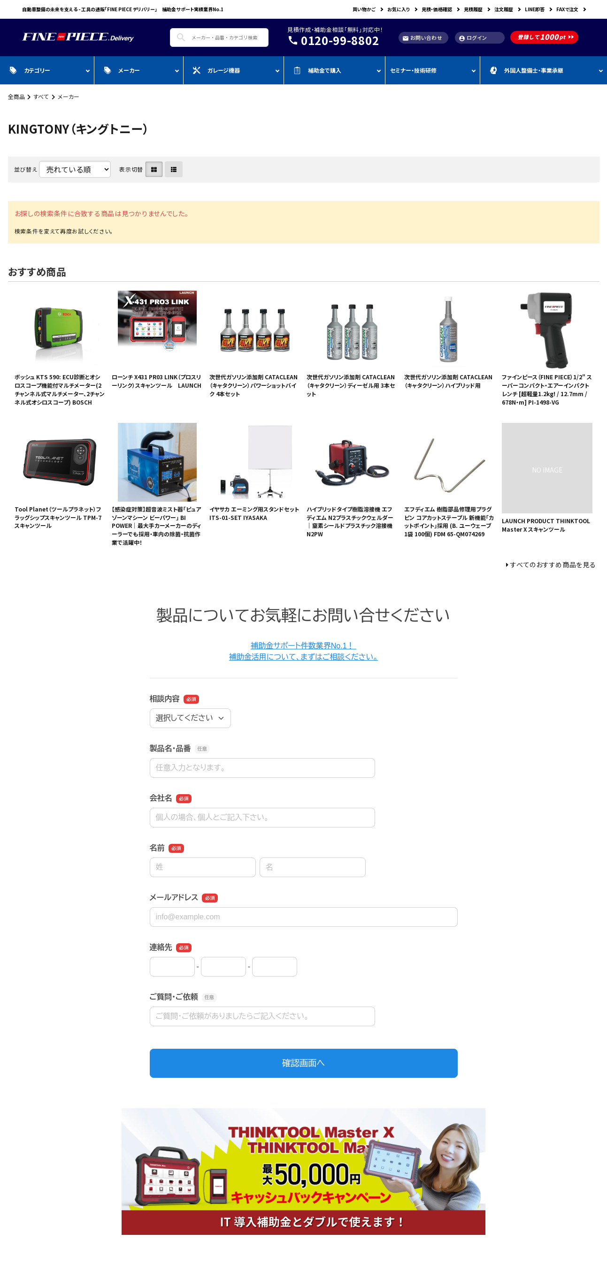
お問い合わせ (422, 38)
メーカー (122, 70)
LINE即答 (535, 9)
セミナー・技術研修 (413, 70)
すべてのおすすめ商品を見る (553, 564)
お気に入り (398, 9)
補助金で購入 (317, 70)
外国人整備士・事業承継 (526, 70)
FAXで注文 (567, 9)
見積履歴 (473, 9)
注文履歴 (503, 9)
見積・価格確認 (437, 9)
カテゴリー (29, 70)
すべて (41, 96)
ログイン (473, 38)
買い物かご (364, 9)
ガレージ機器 (216, 70)
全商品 (16, 96)
